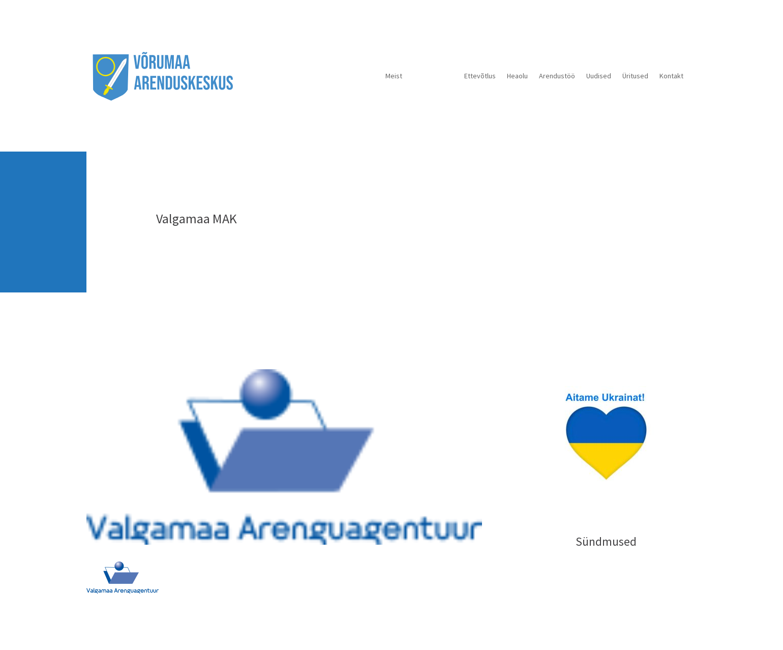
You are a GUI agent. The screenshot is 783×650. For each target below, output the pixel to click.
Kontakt (671, 75)
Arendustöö (557, 75)
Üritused (635, 75)
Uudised (598, 75)
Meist (393, 75)
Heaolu (517, 75)
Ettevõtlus (480, 75)
